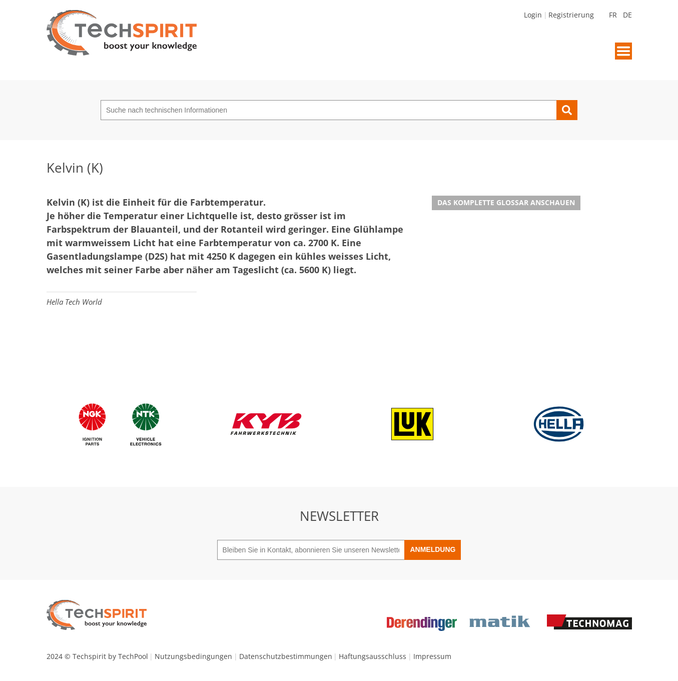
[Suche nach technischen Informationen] (328, 110)
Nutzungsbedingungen (193, 656)
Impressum (432, 656)
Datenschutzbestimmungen (285, 656)
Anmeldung (432, 549)
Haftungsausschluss (372, 656)
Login (533, 15)
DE (627, 15)
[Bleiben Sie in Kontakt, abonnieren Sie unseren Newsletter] (311, 550)
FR (613, 15)
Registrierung (571, 15)
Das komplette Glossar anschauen (506, 202)
